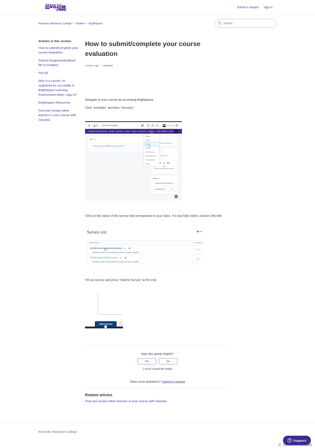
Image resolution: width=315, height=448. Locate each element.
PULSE (43, 73)
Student (80, 23)
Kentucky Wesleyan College (55, 23)
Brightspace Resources (54, 102)
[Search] (245, 23)
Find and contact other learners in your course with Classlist (57, 115)
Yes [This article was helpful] (147, 361)
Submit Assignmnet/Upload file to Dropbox (56, 63)
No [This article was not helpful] (168, 361)
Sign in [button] (268, 7)
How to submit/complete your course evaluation (58, 50)
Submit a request (248, 7)
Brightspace (96, 23)
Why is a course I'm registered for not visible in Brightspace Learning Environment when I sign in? (57, 87)
